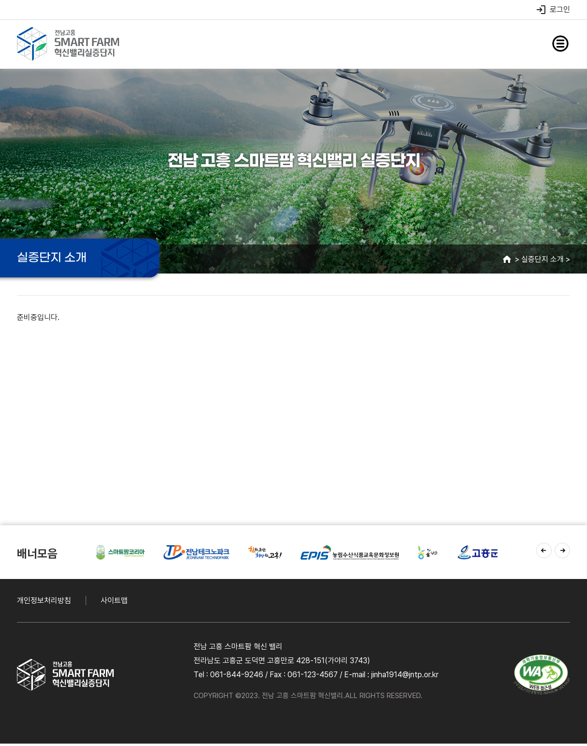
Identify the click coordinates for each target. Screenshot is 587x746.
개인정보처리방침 (44, 600)
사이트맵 (114, 600)
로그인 (552, 10)
